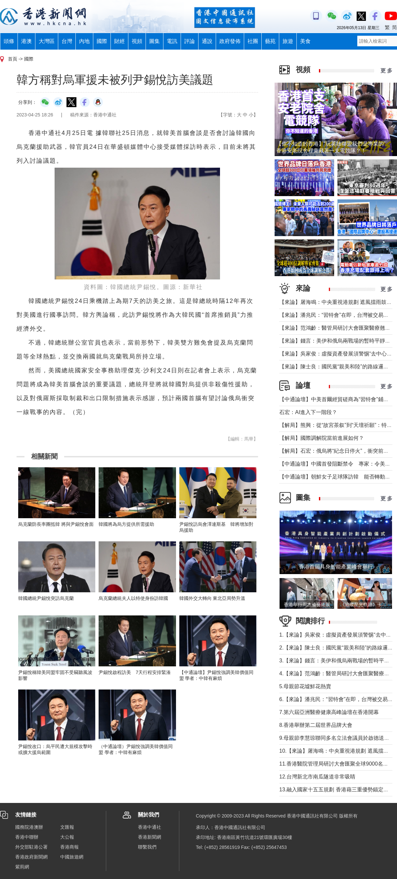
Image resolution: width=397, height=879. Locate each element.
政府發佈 (230, 41)
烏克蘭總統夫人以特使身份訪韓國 (133, 598)
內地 (84, 41)
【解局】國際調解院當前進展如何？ (321, 438)
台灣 (67, 41)
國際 (102, 41)
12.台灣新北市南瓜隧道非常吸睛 (317, 776)
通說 (207, 41)
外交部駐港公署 (31, 847)
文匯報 (67, 827)
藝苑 (270, 41)
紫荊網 (22, 866)
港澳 (26, 41)
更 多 (386, 70)
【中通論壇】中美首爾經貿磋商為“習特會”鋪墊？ (336, 399)
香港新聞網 (149, 837)
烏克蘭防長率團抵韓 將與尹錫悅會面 (56, 524)
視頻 (137, 41)
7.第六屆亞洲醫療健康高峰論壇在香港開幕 (329, 712)
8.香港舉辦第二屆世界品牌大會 (315, 725)
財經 (119, 41)
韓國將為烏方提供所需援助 (126, 524)
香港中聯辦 (26, 837)
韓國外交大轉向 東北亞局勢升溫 (212, 598)
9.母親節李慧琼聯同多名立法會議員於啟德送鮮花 (337, 738)
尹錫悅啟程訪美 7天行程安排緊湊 (135, 672)
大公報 (67, 837)
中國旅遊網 (71, 856)
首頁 (12, 59)
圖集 (154, 41)
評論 (189, 41)
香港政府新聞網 (31, 856)
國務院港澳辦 (29, 827)
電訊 (172, 41)
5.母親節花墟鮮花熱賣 (305, 686)
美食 (305, 41)
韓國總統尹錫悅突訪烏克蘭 (46, 598)
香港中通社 (149, 827)
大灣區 (47, 41)
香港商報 (69, 847)
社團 (252, 41)
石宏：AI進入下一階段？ (308, 412)
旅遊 (288, 41)
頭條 (9, 41)
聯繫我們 (147, 847)
